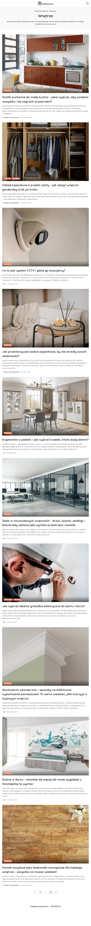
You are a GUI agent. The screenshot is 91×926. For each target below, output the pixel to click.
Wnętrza (8, 90)
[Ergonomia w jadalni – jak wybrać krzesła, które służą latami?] (45, 406)
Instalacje (8, 608)
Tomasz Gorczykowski (11, 117)
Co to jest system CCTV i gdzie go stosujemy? (40, 270)
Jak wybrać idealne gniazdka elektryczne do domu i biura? (40, 616)
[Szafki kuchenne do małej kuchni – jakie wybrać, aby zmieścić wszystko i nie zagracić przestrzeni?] (45, 63)
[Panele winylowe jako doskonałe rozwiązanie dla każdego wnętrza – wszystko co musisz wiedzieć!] (45, 846)
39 (51, 905)
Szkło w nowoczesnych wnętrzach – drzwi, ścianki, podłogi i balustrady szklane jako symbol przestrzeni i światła (45, 528)
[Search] (87, 3)
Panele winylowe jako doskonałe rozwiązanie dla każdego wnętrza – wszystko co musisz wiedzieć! (43, 881)
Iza (4, 284)
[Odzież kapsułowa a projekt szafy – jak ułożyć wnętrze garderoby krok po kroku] (45, 151)
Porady (7, 178)
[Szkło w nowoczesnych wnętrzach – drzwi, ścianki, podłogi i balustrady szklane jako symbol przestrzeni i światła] (45, 491)
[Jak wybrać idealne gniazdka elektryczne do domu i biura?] (45, 581)
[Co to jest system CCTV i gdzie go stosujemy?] (45, 237)
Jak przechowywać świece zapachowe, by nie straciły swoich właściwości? (41, 353)
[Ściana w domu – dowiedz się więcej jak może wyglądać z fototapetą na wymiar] (45, 758)
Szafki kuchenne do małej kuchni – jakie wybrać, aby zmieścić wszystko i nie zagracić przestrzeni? (44, 99)
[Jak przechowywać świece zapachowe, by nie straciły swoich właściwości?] (45, 318)
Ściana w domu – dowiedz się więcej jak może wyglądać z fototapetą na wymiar (41, 794)
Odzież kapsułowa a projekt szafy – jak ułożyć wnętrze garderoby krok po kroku (41, 187)
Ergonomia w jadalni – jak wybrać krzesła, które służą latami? (43, 441)
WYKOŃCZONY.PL (41, 11)
